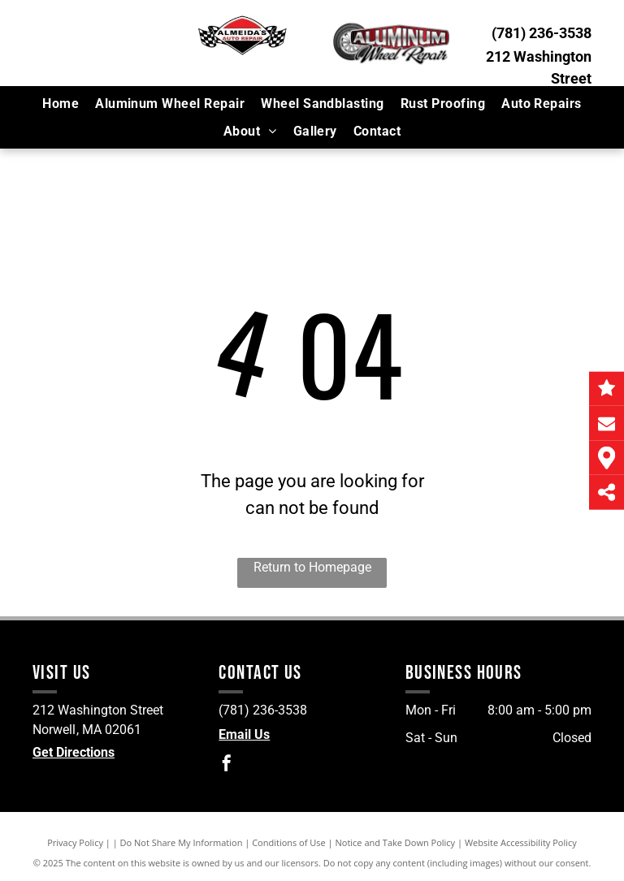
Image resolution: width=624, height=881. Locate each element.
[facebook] (226, 765)
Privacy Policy (75, 842)
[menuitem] (60, 103)
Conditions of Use (289, 842)
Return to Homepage (312, 567)
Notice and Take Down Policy (396, 842)
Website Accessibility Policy (521, 842)
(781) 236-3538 (542, 32)
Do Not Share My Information (181, 842)
